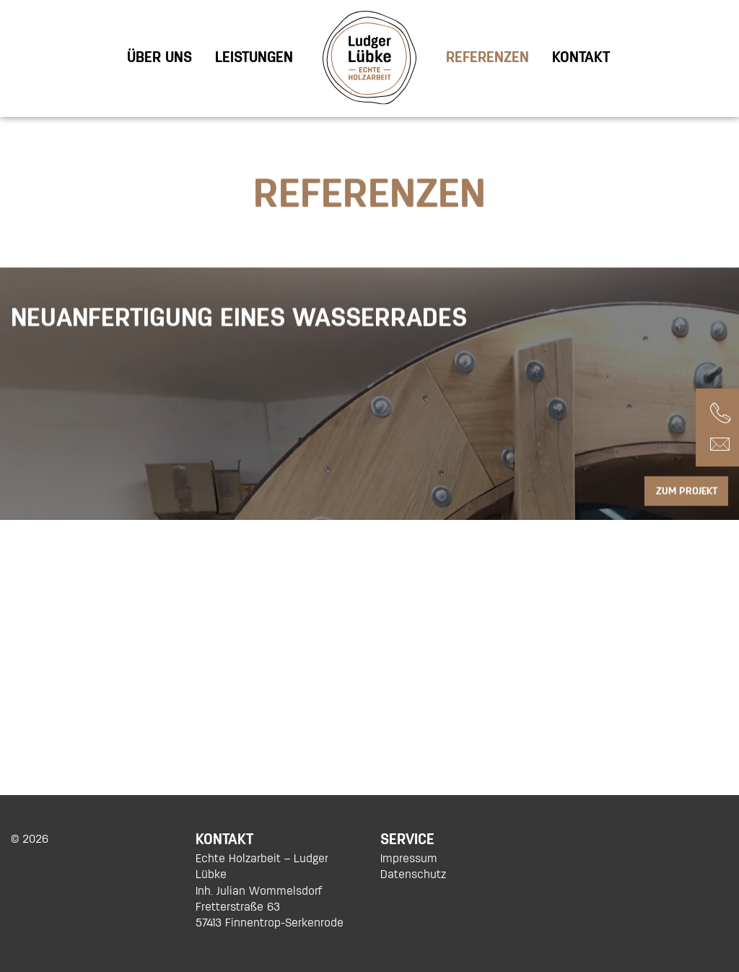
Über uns (159, 57)
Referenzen (487, 57)
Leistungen (254, 57)
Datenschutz (413, 874)
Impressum (408, 858)
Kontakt (581, 57)
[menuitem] (159, 57)
